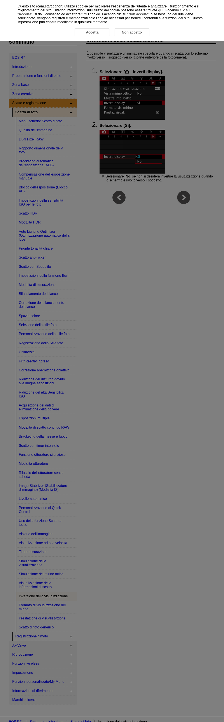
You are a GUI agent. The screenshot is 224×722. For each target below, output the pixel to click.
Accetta (25, 14)
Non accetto (138, 14)
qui (160, 10)
